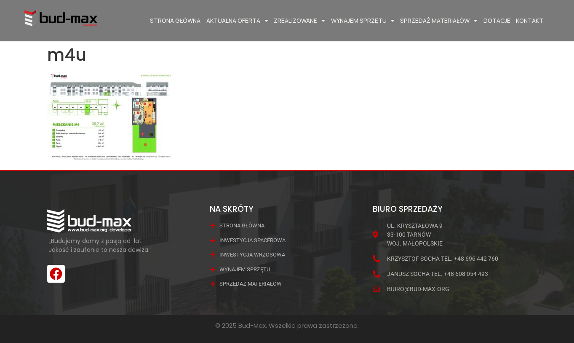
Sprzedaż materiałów (439, 21)
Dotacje (496, 20)
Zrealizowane (299, 21)
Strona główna (175, 20)
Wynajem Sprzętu (363, 21)
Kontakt (529, 20)
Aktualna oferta (237, 21)
